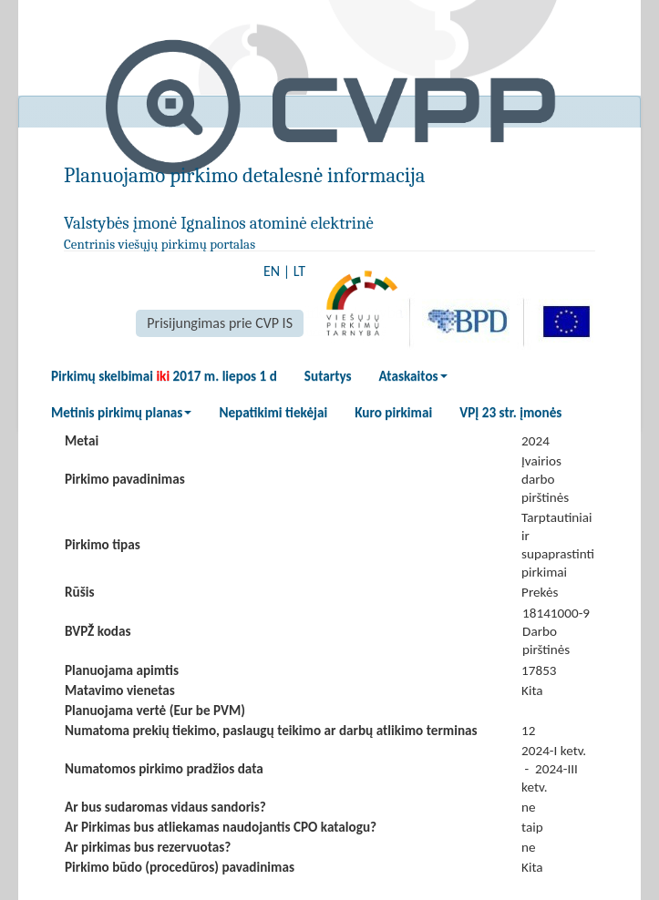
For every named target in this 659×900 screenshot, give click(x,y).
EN (271, 271)
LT (299, 271)
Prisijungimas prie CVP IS (220, 323)
